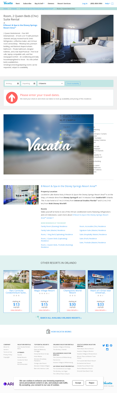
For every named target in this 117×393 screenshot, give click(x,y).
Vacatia (19, 355)
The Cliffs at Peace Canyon (61, 374)
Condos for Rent (22, 360)
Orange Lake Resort (40, 363)
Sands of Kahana (39, 347)
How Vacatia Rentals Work (23, 348)
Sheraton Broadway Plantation (40, 360)
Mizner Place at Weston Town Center (86, 357)
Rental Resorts (21, 357)
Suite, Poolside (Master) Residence (93, 242)
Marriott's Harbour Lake (41, 368)
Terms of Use (8, 352)
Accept (78, 383)
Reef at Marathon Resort (84, 368)
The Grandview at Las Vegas (62, 368)
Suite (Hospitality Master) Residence (93, 234)
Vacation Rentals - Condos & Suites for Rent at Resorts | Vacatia (8, 3)
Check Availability (73, 83)
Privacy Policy (8, 354)
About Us (6, 347)
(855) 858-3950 (96, 3)
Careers (6, 349)
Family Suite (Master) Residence (53, 230)
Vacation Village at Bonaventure (87, 354)
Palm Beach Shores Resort (85, 349)
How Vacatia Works (61, 331)
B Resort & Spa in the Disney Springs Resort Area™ (69, 186)
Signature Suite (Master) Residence (93, 230)
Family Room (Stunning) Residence (54, 226)
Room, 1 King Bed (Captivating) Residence (57, 234)
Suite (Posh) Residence (88, 238)
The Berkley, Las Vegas (60, 371)
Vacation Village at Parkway (61, 347)
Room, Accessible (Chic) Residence (93, 226)
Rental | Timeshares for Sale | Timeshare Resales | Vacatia (107, 383)
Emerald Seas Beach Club (85, 371)
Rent (18, 3)
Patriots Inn (56, 360)
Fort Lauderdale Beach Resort (86, 361)
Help (107, 3)
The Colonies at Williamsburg (62, 357)
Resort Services (64, 3)
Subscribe (27, 3)
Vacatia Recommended (22, 363)
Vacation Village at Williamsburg (63, 362)
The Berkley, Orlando (60, 349)
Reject (91, 383)
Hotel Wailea (38, 356)
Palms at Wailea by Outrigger (40, 350)
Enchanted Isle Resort (84, 363)
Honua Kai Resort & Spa (41, 354)
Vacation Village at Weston (85, 351)
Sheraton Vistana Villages (42, 366)
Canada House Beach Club (85, 366)
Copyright (7, 357)
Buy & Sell (39, 3)
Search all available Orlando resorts (61, 318)
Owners (51, 3)
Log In (84, 3)
